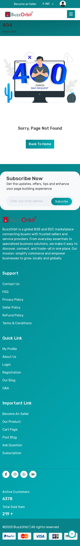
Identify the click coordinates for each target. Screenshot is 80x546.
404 (14, 31)
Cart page (9, 429)
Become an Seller (25, 4)
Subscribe (61, 201)
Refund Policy (13, 315)
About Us (9, 357)
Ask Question (12, 445)
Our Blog (8, 380)
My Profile (9, 349)
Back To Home (40, 144)
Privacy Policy (12, 300)
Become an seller (15, 414)
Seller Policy (11, 307)
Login (6, 364)
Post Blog (9, 437)
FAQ (5, 292)
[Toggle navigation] (71, 14)
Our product (11, 422)
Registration (11, 372)
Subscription (11, 453)
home (6, 31)
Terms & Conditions (17, 323)
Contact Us (10, 284)
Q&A (5, 388)
